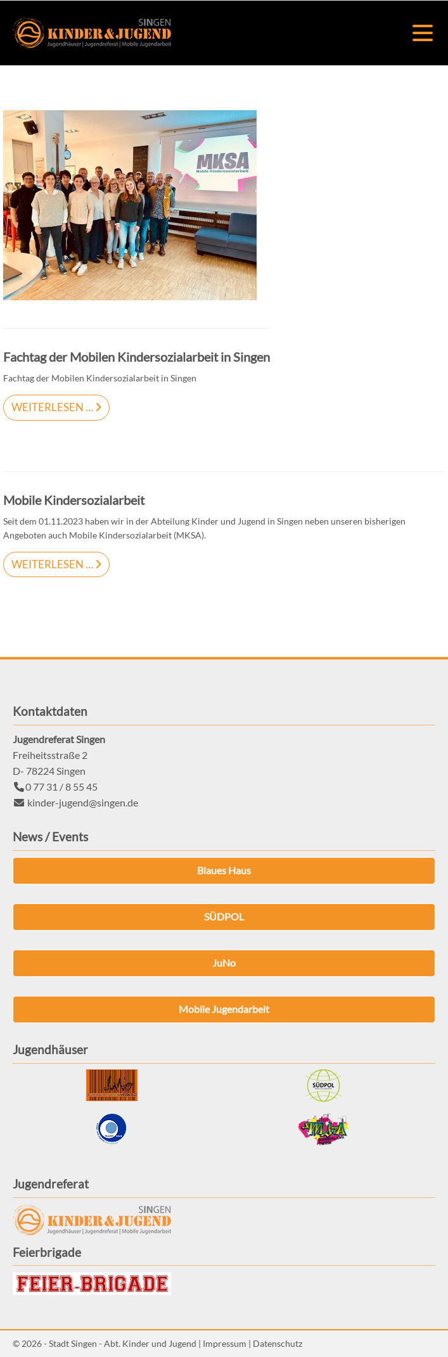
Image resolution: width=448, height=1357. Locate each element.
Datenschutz (277, 1343)
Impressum (224, 1343)
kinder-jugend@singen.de (82, 802)
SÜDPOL (224, 916)
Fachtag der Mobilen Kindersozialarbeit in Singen (136, 357)
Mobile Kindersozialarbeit (73, 500)
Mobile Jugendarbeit (224, 1009)
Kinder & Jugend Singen (92, 33)
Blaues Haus (224, 870)
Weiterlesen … (48, 404)
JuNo (224, 963)
